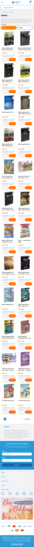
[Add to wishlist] (13, 33)
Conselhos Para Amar (8, 400)
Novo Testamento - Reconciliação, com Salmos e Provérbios (7, 177)
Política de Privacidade (24, 541)
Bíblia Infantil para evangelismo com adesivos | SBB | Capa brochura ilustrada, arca (9, 241)
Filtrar (9, 28)
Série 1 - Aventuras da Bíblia (24, 241)
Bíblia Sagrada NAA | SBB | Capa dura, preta (24, 112)
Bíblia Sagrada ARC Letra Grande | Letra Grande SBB (8, 209)
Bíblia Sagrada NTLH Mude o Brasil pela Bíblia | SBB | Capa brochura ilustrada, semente (24, 80)
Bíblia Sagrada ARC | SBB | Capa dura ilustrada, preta (8, 80)
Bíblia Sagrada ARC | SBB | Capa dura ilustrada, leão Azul (24, 305)
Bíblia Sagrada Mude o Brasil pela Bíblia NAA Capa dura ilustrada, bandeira (8, 337)
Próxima (27, 419)
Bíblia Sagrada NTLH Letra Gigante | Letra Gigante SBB (8, 273)
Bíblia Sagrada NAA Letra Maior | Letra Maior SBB (23, 273)
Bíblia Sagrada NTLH (8, 112)
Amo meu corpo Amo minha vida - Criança (8, 369)
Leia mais (3, 24)
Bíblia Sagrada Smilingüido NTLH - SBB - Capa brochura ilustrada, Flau (24, 337)
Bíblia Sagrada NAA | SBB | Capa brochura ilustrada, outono (24, 209)
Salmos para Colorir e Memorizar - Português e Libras (24, 369)
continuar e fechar (17, 544)
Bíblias (11, 12)
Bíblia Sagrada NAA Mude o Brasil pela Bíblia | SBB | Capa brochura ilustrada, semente (7, 48)
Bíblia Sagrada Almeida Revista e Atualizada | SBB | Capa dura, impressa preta (24, 48)
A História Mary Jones (24, 400)
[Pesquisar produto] (30, 8)
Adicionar (12, 59)
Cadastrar (17, 465)
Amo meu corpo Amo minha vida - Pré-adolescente (24, 177)
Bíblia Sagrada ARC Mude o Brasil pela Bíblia (7, 145)
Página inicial (5, 12)
